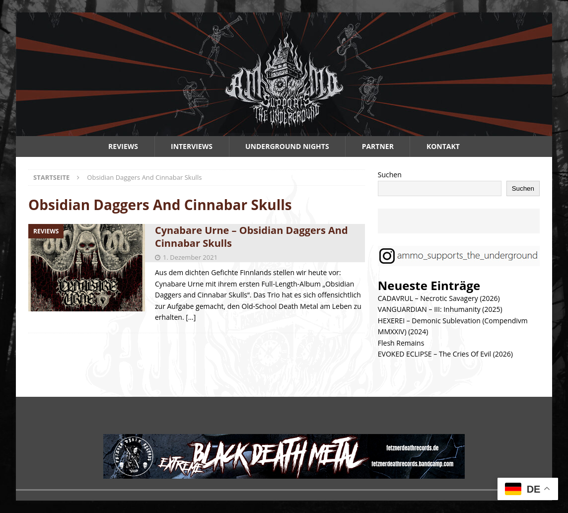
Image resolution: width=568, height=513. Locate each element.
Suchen (390, 174)
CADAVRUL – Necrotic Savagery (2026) (439, 298)
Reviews (123, 146)
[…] (191, 317)
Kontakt (443, 146)
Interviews (192, 146)
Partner (378, 146)
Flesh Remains (401, 343)
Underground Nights (287, 146)
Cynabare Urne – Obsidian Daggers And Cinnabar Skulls (251, 236)
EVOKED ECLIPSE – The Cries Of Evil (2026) (445, 354)
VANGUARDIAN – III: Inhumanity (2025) (440, 309)
